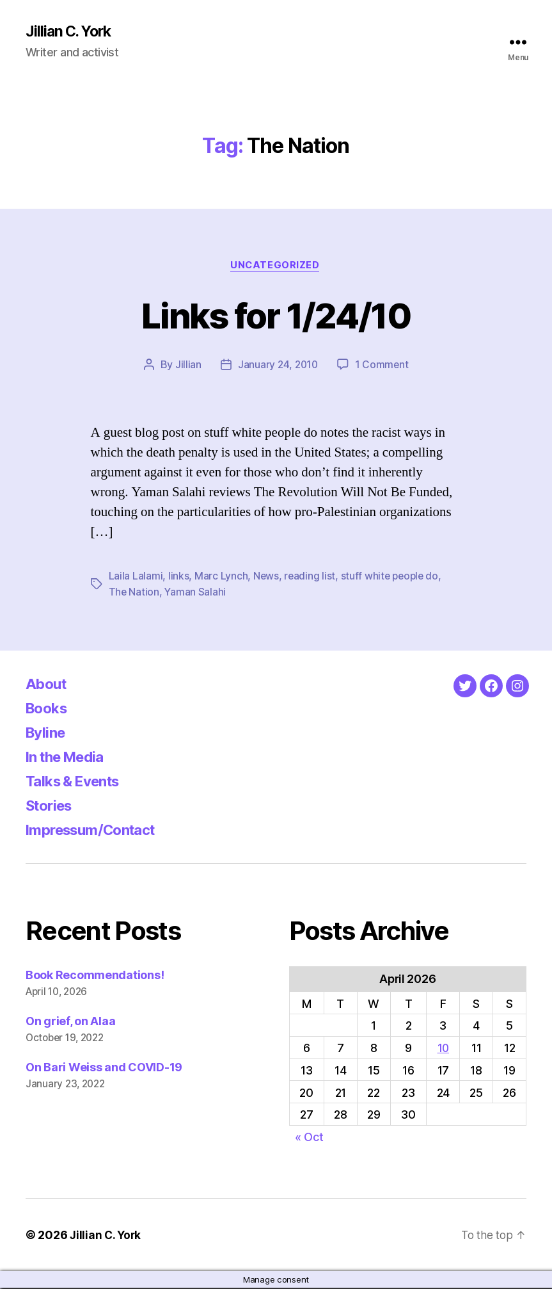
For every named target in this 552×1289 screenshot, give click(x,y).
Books (49, 709)
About (48, 685)
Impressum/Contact (97, 831)
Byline (47, 733)
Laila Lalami (136, 577)
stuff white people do (392, 577)
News (266, 577)
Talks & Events (78, 782)
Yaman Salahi (196, 593)
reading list (310, 577)
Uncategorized (275, 266)
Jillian (186, 366)
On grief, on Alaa (70, 1022)
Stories (51, 806)
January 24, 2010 (278, 366)
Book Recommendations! (95, 976)
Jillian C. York (71, 32)
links (178, 577)
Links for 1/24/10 (276, 315)
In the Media (69, 758)
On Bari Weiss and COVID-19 (104, 1068)
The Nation (134, 593)
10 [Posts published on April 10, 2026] (443, 1049)
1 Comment (383, 366)
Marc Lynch (221, 577)
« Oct (309, 1138)
